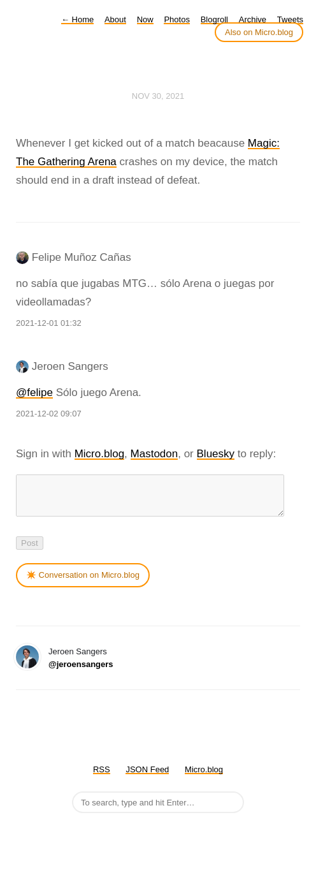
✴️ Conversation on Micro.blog (83, 582)
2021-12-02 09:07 (49, 413)
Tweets (290, 19)
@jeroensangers (80, 672)
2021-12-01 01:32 (49, 323)
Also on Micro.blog (259, 32)
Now (145, 19)
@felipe (34, 392)
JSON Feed (147, 777)
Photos (176, 19)
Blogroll (214, 19)
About (115, 19)
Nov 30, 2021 (158, 96)
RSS (101, 777)
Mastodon (154, 454)
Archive (252, 19)
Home (77, 19)
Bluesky (216, 454)
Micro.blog (99, 454)
